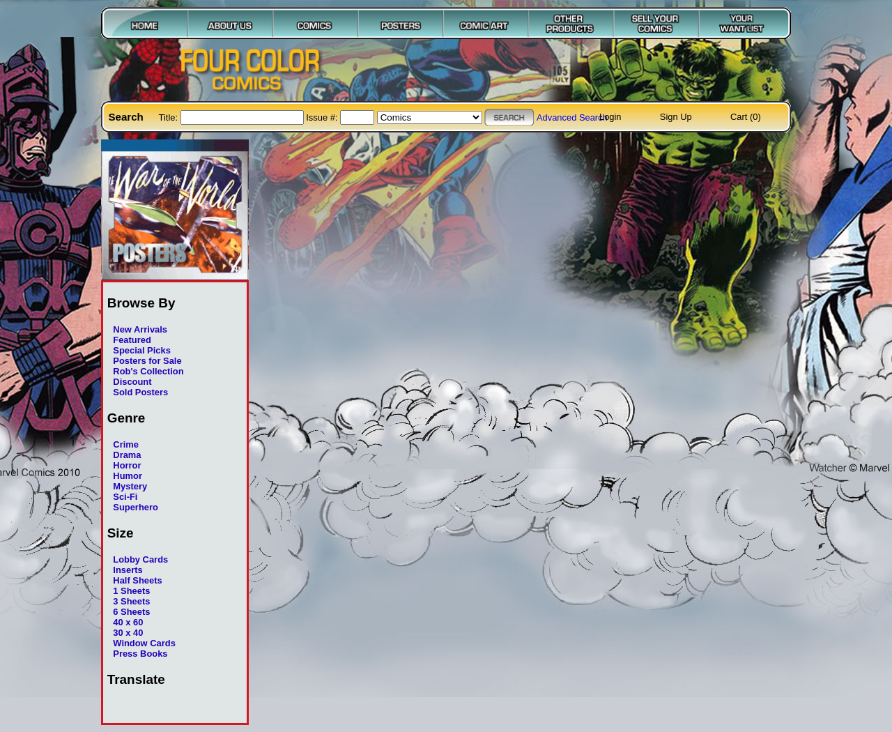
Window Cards (144, 643)
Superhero (135, 507)
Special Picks (142, 350)
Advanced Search (572, 117)
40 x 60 (128, 622)
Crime (126, 444)
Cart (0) (745, 117)
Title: (169, 117)
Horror (127, 465)
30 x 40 (128, 632)
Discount (132, 381)
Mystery (130, 486)
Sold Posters (140, 392)
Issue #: (323, 117)
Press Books (140, 653)
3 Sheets (131, 601)
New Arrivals (140, 329)
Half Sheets (137, 580)
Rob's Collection (148, 371)
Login (610, 117)
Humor (127, 476)
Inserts (127, 570)
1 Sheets (131, 591)
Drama (127, 455)
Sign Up (676, 117)
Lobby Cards (140, 559)
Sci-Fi (125, 496)
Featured (132, 340)
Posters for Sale (147, 361)
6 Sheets (131, 612)
